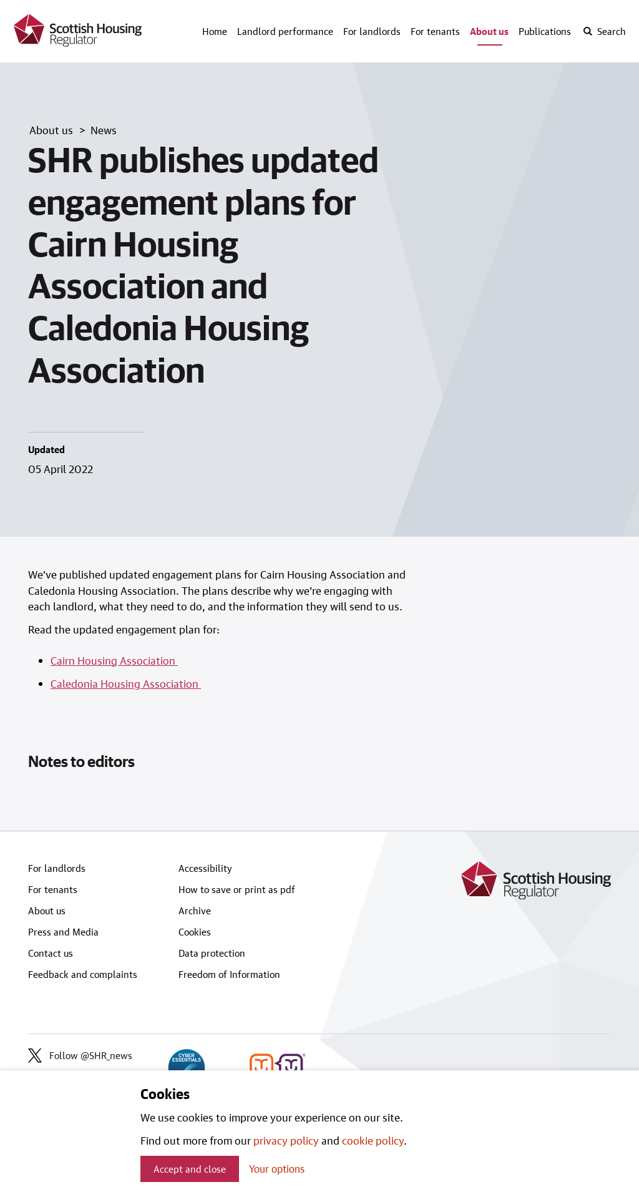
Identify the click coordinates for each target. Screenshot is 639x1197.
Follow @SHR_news (80, 1055)
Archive (194, 910)
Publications (545, 31)
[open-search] (604, 31)
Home (214, 31)
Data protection (211, 953)
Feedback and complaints (82, 974)
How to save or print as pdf (236, 889)
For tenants (435, 31)
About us (489, 31)
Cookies (194, 931)
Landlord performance (285, 31)
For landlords (372, 31)
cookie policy (373, 1140)
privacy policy (286, 1140)
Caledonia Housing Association (126, 683)
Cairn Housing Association (114, 660)
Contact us (50, 953)
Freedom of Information (229, 974)
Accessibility (205, 868)
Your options (277, 1169)
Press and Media (63, 931)
